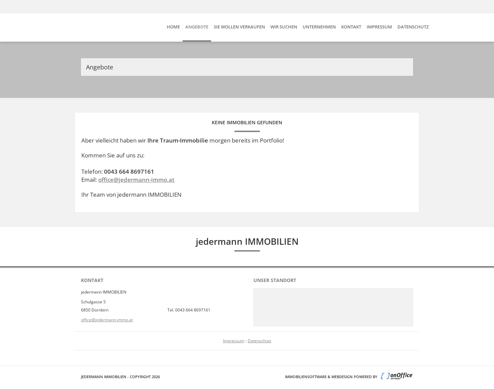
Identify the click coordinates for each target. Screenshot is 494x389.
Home (173, 27)
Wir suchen (283, 27)
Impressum (379, 27)
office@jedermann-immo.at (136, 179)
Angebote (196, 27)
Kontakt (351, 27)
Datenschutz (413, 27)
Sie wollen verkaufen (239, 27)
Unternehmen (319, 27)
